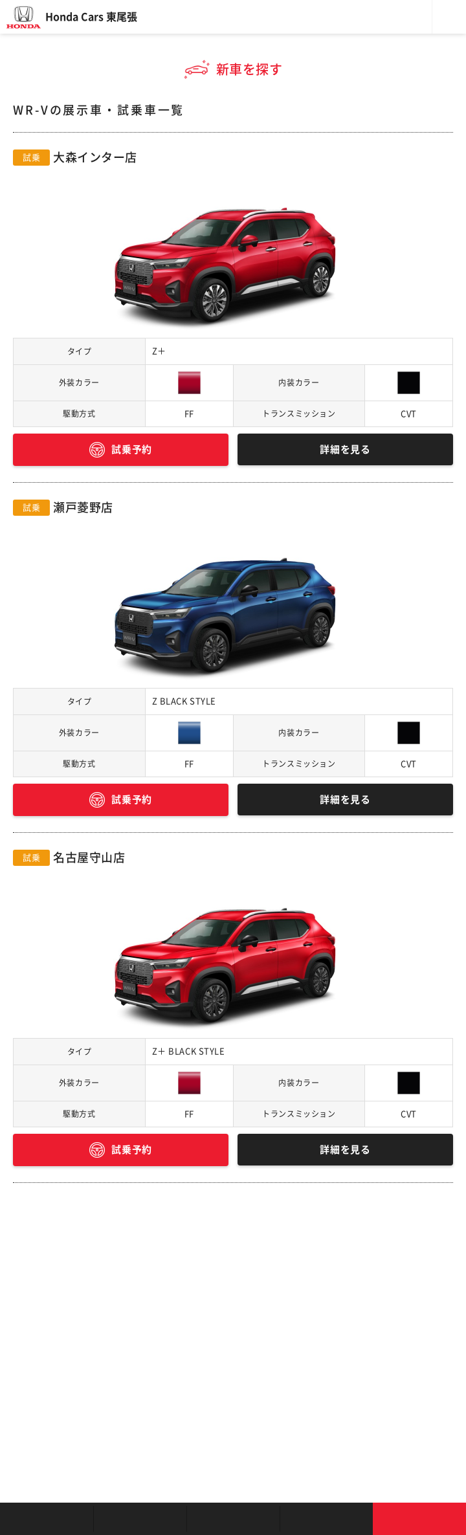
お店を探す (46, 1519)
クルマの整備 (233, 1519)
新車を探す (139, 1519)
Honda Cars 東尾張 (91, 17)
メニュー (449, 17)
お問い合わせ (419, 1519)
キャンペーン (326, 1519)
